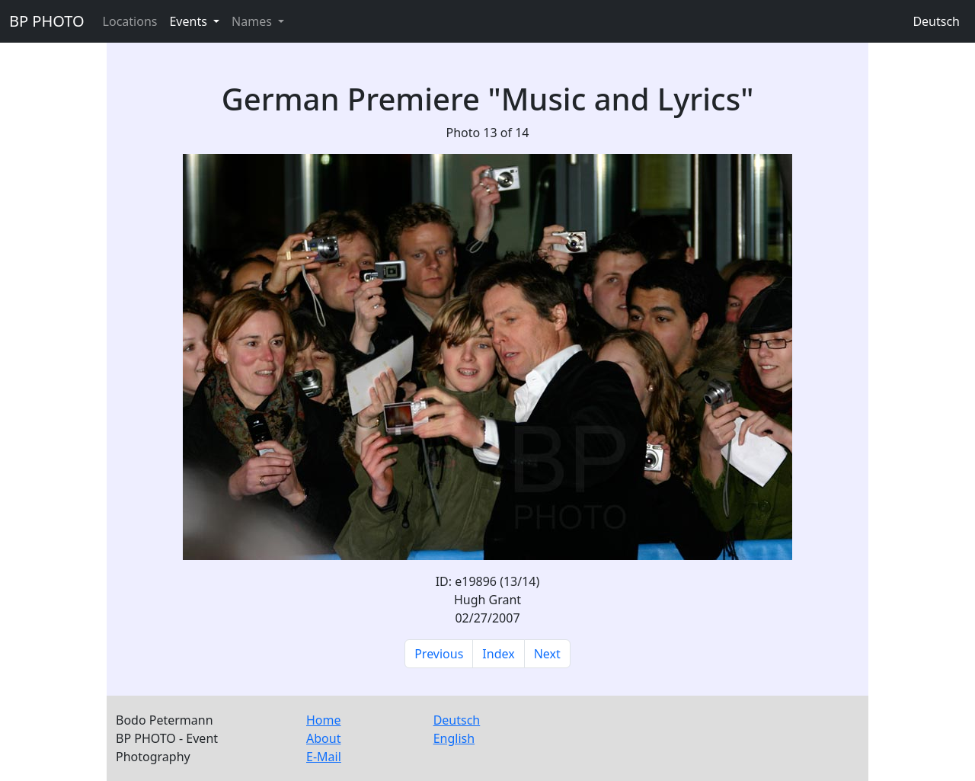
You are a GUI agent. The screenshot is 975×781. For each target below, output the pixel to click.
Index (498, 653)
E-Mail (323, 756)
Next (547, 653)
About (323, 738)
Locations (130, 21)
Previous (438, 653)
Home (323, 720)
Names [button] (253, 21)
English (454, 738)
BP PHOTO (47, 21)
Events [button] (189, 21)
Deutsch (936, 21)
